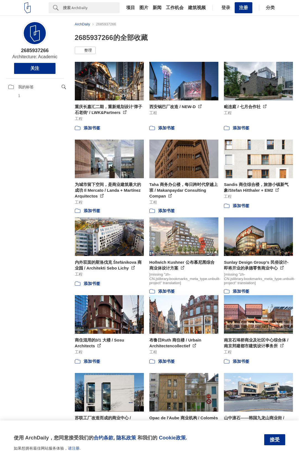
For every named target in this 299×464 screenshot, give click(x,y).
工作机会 (175, 8)
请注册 (74, 448)
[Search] (91, 7)
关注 (34, 68)
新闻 (157, 8)
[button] (85, 50)
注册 (243, 7)
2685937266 (35, 50)
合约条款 (103, 438)
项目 (130, 8)
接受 (275, 439)
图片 (143, 8)
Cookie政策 (172, 438)
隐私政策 (126, 438)
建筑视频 (197, 8)
